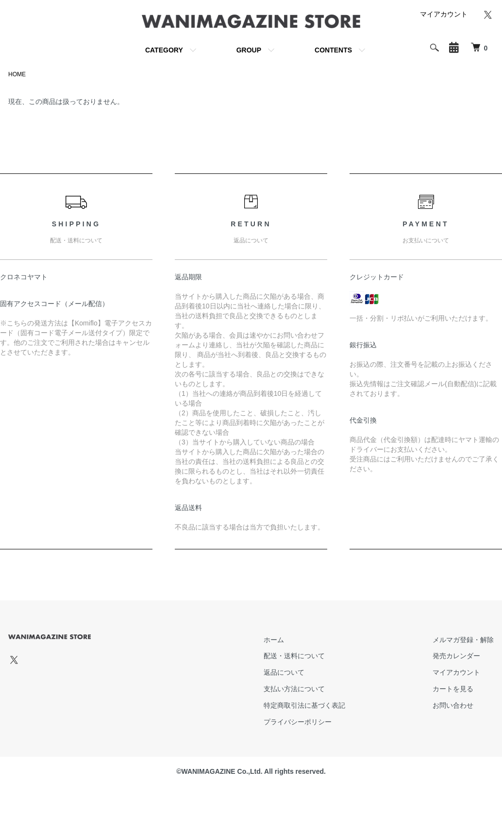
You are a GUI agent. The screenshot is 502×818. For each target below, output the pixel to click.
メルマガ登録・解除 (463, 640)
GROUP (248, 50)
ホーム (274, 640)
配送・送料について (294, 656)
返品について (284, 672)
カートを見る (453, 689)
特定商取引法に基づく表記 (304, 705)
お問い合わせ (453, 705)
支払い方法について (294, 689)
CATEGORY (164, 50)
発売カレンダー (456, 656)
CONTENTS (333, 50)
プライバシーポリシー (298, 722)
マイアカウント (444, 14)
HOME (17, 74)
